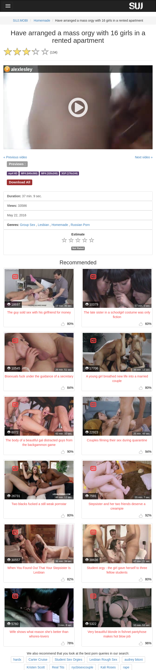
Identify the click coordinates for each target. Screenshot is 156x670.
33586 (17, 205)
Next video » (144, 157)
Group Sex (27, 225)
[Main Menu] (8, 6)
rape (126, 667)
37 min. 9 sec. (24, 196)
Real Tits (58, 667)
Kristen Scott (36, 667)
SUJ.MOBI (20, 20)
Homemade (42, 20)
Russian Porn (80, 225)
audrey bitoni (133, 659)
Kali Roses (108, 667)
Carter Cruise (38, 659)
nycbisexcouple (82, 667)
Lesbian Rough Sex (103, 659)
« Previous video (15, 157)
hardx (17, 659)
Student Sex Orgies (68, 659)
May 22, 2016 (16, 215)
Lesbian (43, 225)
